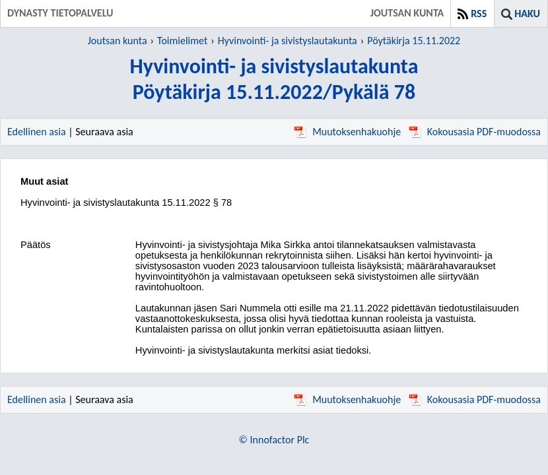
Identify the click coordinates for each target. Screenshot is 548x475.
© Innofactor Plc (274, 439)
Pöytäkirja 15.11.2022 (413, 40)
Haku (527, 13)
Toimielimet (182, 40)
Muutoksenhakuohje (347, 131)
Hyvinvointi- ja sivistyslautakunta (287, 40)
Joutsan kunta (117, 40)
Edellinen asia (36, 131)
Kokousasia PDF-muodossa (475, 131)
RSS (479, 13)
